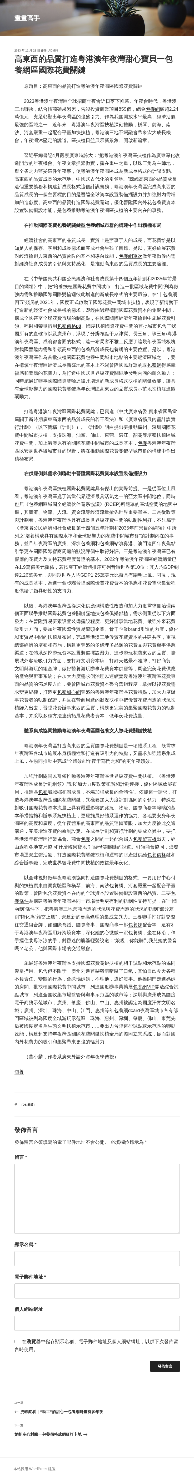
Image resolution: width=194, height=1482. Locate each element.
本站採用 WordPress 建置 (34, 1469)
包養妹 (135, 924)
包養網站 (109, 543)
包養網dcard (127, 1010)
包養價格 (156, 854)
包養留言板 (145, 839)
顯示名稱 (25, 1244)
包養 (156, 202)
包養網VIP (144, 986)
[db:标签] (28, 1104)
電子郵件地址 (30, 1277)
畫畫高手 (27, 18)
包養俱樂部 (111, 613)
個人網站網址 (28, 1309)
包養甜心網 (69, 692)
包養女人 (109, 730)
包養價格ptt (69, 326)
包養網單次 (130, 256)
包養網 (153, 109)
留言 (20, 1157)
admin (53, 50)
